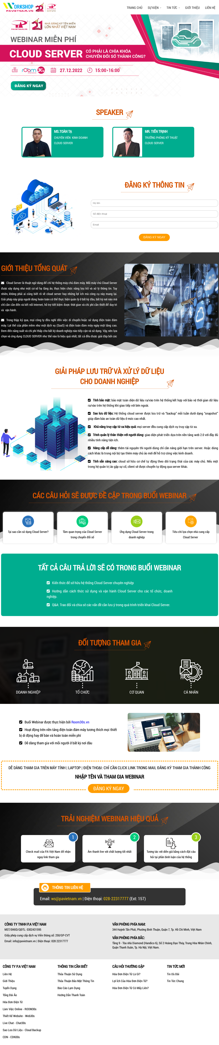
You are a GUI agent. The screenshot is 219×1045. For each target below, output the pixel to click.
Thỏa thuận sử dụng (70, 974)
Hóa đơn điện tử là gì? (126, 974)
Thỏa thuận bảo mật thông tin (76, 981)
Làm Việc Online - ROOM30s (19, 1009)
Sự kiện (154, 7)
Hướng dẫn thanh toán (71, 995)
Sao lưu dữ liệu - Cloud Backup (22, 1030)
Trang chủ (134, 7)
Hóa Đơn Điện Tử (13, 1002)
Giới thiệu (192, 7)
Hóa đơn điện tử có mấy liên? (130, 988)
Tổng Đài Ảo (10, 995)
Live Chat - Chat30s (14, 1023)
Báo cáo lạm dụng (69, 988)
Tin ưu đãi (173, 974)
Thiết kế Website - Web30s (19, 1016)
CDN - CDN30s (11, 1037)
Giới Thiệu (9, 981)
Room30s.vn (80, 722)
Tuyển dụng (9, 988)
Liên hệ (210, 7)
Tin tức (173, 7)
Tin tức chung (175, 981)
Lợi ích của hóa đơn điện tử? (129, 981)
